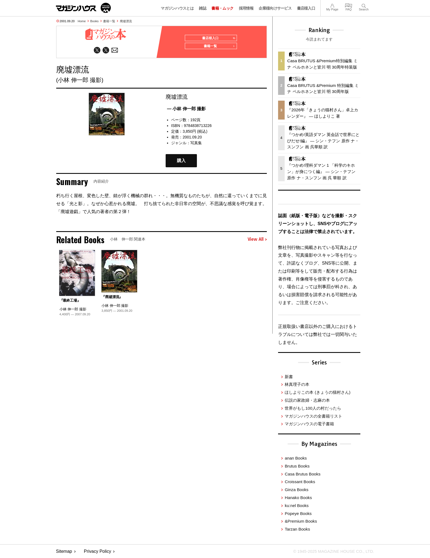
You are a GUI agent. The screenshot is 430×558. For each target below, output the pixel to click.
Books (94, 21)
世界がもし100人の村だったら (313, 408)
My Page (332, 5)
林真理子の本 (297, 384)
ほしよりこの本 (317, 392)
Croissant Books (300, 481)
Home (82, 21)
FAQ (348, 5)
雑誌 (202, 8)
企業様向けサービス (275, 8)
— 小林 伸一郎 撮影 (186, 110)
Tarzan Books (297, 529)
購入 (181, 162)
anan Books (296, 458)
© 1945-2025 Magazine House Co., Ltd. (330, 551)
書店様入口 (306, 8)
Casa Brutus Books (302, 474)
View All (257, 241)
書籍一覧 (109, 21)
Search (363, 5)
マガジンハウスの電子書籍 (309, 423)
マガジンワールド (83, 8)
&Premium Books (301, 521)
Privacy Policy (97, 551)
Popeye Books (298, 513)
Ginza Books (296, 489)
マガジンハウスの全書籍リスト (313, 416)
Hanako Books (298, 497)
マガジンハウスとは (177, 8)
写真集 (196, 145)
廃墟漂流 (126, 21)
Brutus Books (297, 466)
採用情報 (246, 8)
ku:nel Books (297, 505)
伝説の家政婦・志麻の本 (307, 400)
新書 (289, 376)
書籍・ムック (222, 8)
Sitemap (64, 551)
